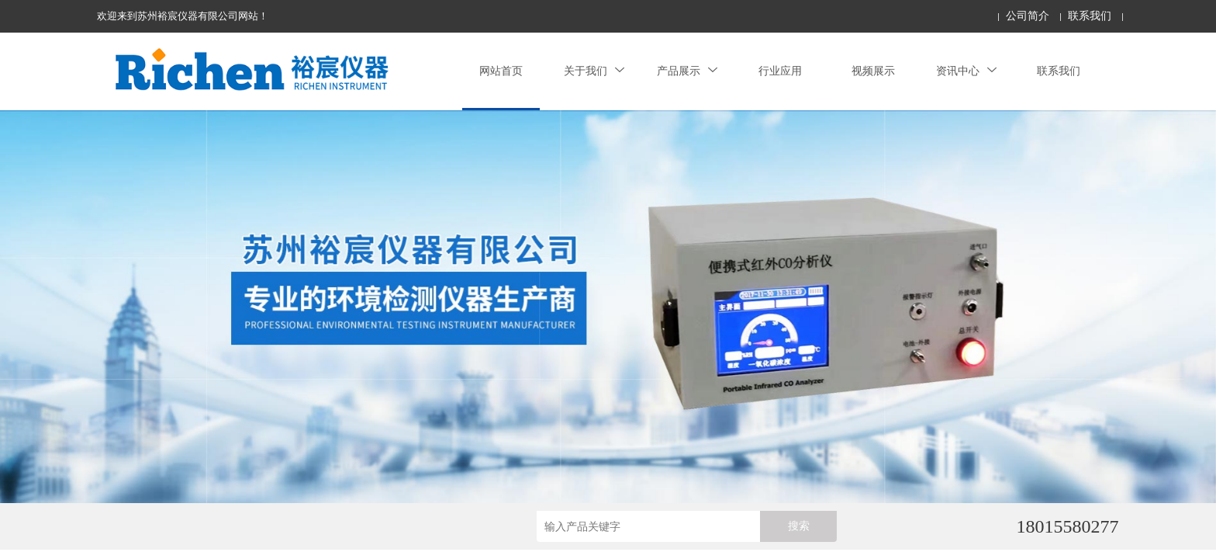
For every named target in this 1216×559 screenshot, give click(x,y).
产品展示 (687, 71)
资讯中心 (966, 71)
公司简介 (1027, 16)
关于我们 (594, 71)
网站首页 (501, 71)
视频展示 (873, 71)
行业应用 (780, 71)
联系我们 (1089, 16)
